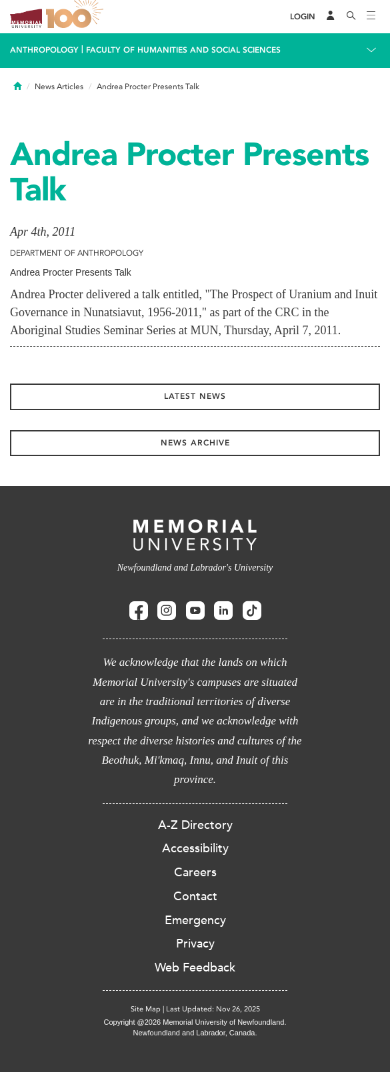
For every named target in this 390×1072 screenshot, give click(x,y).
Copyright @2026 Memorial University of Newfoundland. (194, 1022)
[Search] (351, 16)
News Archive (195, 442)
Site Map (146, 1009)
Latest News (195, 396)
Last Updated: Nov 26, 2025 (213, 1009)
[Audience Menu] (330, 16)
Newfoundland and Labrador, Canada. (195, 1033)
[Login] (302, 17)
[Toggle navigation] (371, 17)
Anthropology (44, 50)
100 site (77, 16)
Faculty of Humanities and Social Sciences (183, 50)
